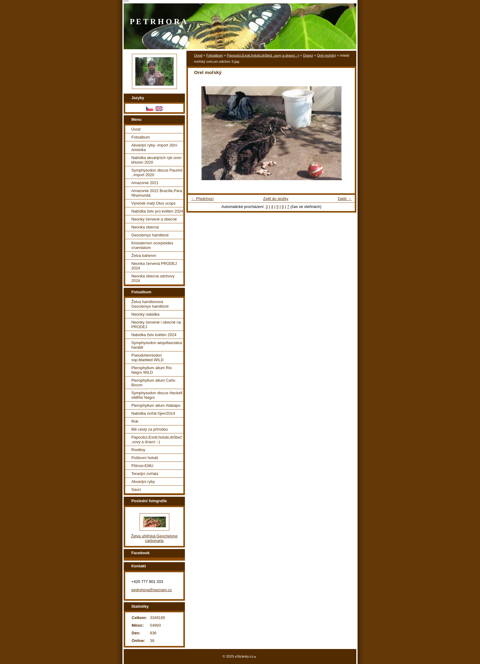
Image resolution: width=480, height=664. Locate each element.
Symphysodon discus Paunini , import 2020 (156, 172)
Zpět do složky (275, 198)
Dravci (308, 55)
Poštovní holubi (144, 457)
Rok (134, 421)
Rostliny (138, 449)
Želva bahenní (143, 255)
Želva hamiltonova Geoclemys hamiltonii (150, 304)
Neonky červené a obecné (154, 219)
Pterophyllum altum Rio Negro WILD (151, 370)
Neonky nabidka (145, 314)
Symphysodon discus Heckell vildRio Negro (156, 395)
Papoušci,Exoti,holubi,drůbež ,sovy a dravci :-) (263, 55)
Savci (136, 489)
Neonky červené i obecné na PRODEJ (156, 324)
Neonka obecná (145, 227)
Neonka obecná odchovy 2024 (152, 278)
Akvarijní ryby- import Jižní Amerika (154, 147)
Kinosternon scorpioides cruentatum (152, 245)
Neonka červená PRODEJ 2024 (154, 265)
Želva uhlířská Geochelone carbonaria (154, 538)
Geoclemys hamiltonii (150, 235)
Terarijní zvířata (144, 473)
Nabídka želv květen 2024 (153, 334)
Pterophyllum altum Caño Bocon (153, 382)
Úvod (198, 55)
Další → (345, 198)
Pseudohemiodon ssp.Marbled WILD (147, 357)
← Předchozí (202, 198)
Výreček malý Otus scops (153, 203)
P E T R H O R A (158, 21)
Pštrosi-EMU (142, 465)
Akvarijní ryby (143, 481)
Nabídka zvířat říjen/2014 (153, 413)
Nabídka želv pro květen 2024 (157, 211)
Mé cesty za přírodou (149, 429)
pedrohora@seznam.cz (151, 590)
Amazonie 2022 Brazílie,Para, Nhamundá (157, 193)
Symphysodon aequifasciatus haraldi (156, 345)
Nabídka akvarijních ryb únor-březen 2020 (156, 160)
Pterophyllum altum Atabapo (155, 405)
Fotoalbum (214, 55)
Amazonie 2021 (145, 182)
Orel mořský (326, 55)
